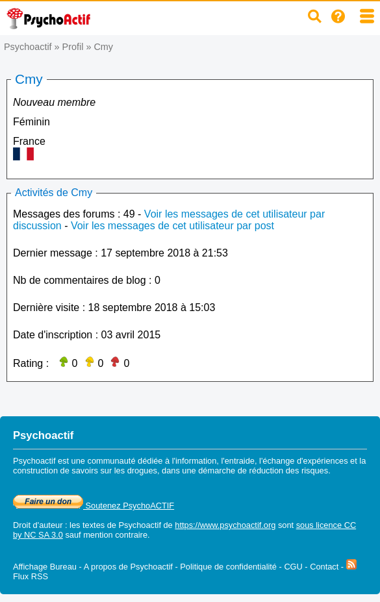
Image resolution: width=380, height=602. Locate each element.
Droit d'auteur (37, 525)
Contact (324, 566)
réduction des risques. (290, 470)
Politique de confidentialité (228, 566)
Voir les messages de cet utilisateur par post (172, 225)
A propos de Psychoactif (128, 566)
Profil (73, 47)
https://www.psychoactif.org (225, 525)
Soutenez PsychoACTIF (93, 505)
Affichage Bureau (45, 566)
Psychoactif (28, 47)
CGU (293, 566)
